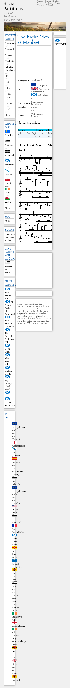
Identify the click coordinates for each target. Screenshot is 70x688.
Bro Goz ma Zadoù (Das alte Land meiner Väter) (15, 598)
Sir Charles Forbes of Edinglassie (10, 308)
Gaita (7, 82)
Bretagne (9, 145)
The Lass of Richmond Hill (10, 338)
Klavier (8, 103)
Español (55, 1)
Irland (8, 192)
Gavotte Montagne (17, 565)
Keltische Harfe (9, 95)
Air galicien (16, 454)
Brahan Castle (8, 372)
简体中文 (50, 5)
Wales (8, 202)
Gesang (8, 55)
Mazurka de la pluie (9, 269)
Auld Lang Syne (14, 541)
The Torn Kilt (7, 361)
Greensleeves (18, 445)
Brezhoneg (49, 3)
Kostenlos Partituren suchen (10, 236)
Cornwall (9, 154)
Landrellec (17, 679)
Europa (41, 85)
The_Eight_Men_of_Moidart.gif (43, 133)
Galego (57, 3)
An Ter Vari (14, 576)
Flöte (7, 76)
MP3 (7, 221)
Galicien (9, 174)
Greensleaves (18, 626)
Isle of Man (8, 185)
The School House (8, 295)
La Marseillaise (18, 530)
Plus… (8, 115)
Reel (7, 395)
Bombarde (10, 49)
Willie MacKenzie (10, 404)
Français (40, 1)
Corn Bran (7, 350)
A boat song (14, 554)
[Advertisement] (34, 62)
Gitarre (8, 88)
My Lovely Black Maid (8, 385)
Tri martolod (16, 521)
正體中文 (40, 5)
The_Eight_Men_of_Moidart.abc (43, 137)
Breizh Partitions (13, 6)
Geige (8, 109)
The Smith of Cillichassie (10, 323)
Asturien (9, 135)
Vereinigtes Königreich (40, 90)
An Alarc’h (16, 483)
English (48, 1)
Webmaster (33, 323)
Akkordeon (10, 43)
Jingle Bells (15, 511)
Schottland (10, 164)
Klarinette (10, 61)
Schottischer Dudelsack (11, 68)
